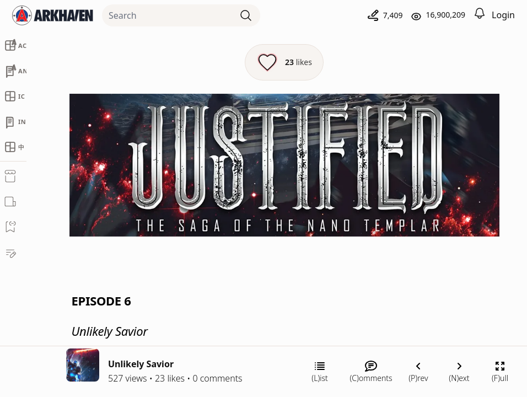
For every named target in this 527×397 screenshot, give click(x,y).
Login (503, 15)
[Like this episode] (284, 62)
